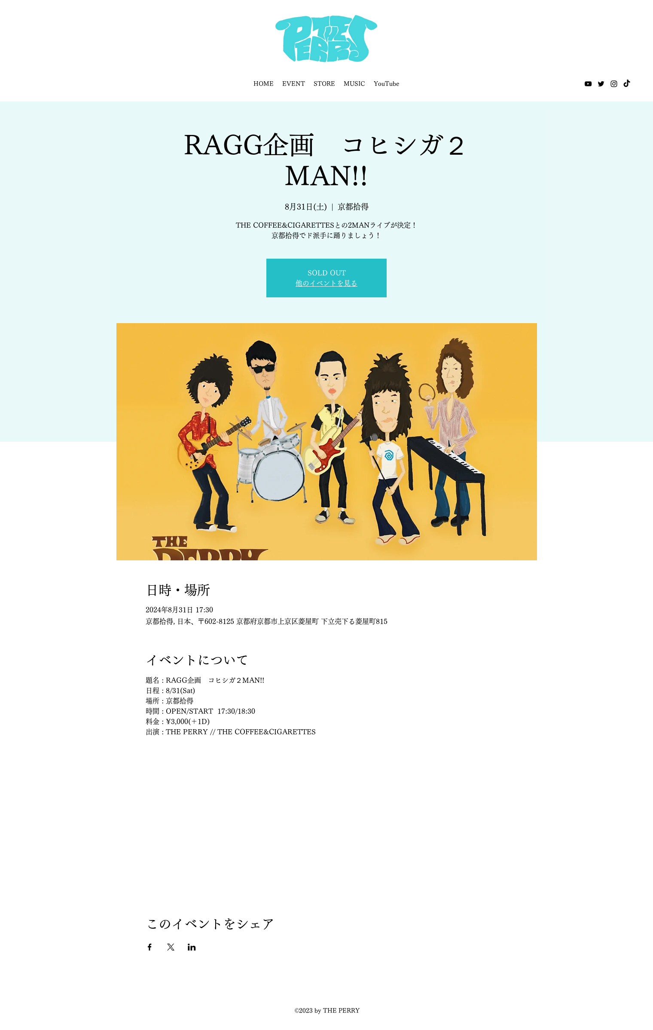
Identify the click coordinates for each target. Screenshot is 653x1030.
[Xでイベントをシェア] (171, 947)
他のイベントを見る (326, 283)
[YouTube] (588, 83)
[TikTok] (626, 83)
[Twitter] (601, 83)
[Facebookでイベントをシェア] (150, 947)
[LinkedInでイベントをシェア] (192, 947)
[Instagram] (614, 83)
